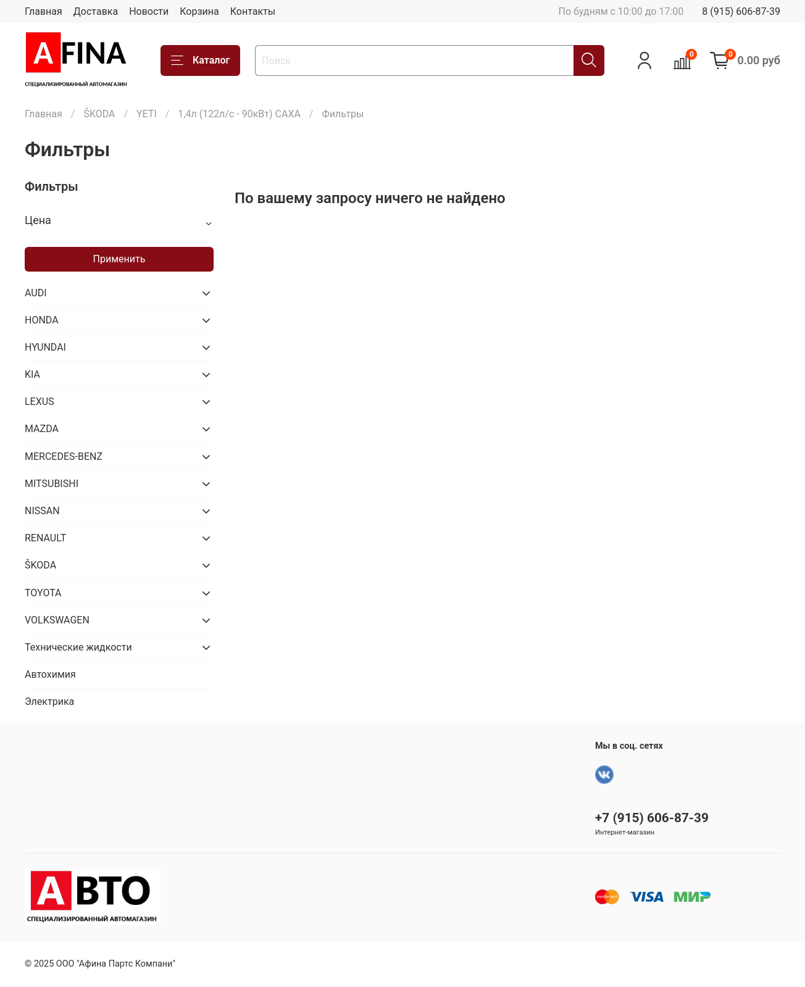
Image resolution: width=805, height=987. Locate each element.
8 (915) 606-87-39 (741, 11)
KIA (32, 374)
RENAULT (45, 538)
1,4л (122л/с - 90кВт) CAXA (239, 114)
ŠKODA (99, 114)
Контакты (252, 11)
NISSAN (42, 511)
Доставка (95, 11)
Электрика (49, 701)
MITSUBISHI (51, 483)
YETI (146, 114)
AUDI (36, 293)
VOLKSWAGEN (57, 620)
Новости (149, 11)
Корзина (199, 11)
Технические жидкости (78, 647)
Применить (119, 259)
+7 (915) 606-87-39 (652, 817)
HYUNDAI (45, 347)
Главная (43, 11)
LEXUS (39, 401)
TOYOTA (43, 593)
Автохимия (50, 674)
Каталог (200, 60)
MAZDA (42, 429)
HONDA (42, 320)
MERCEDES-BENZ (63, 456)
